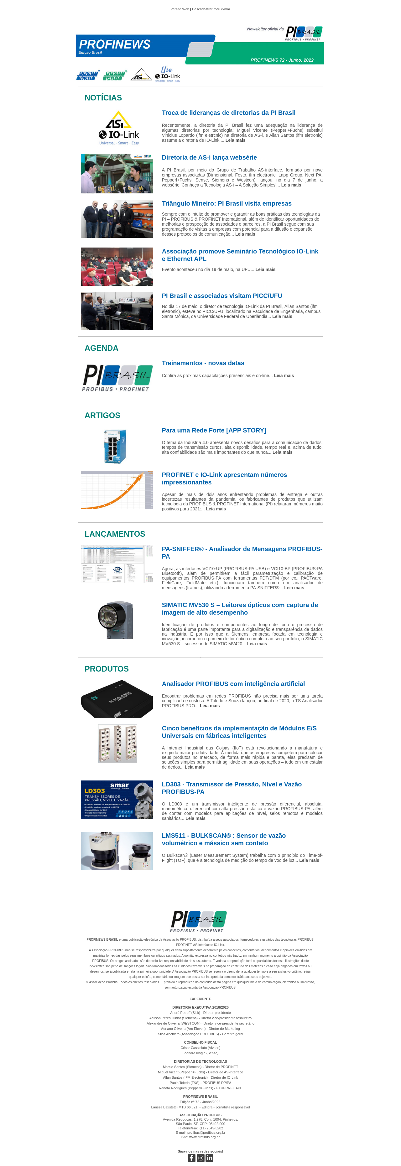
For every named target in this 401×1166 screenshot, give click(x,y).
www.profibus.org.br (204, 1137)
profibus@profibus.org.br (206, 1132)
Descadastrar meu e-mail (211, 9)
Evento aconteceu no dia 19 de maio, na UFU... (219, 269)
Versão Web (179, 9)
